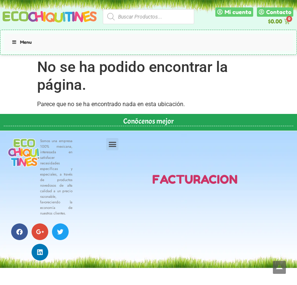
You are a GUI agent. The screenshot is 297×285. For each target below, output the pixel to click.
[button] (112, 144)
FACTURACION (195, 179)
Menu (22, 42)
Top (279, 267)
